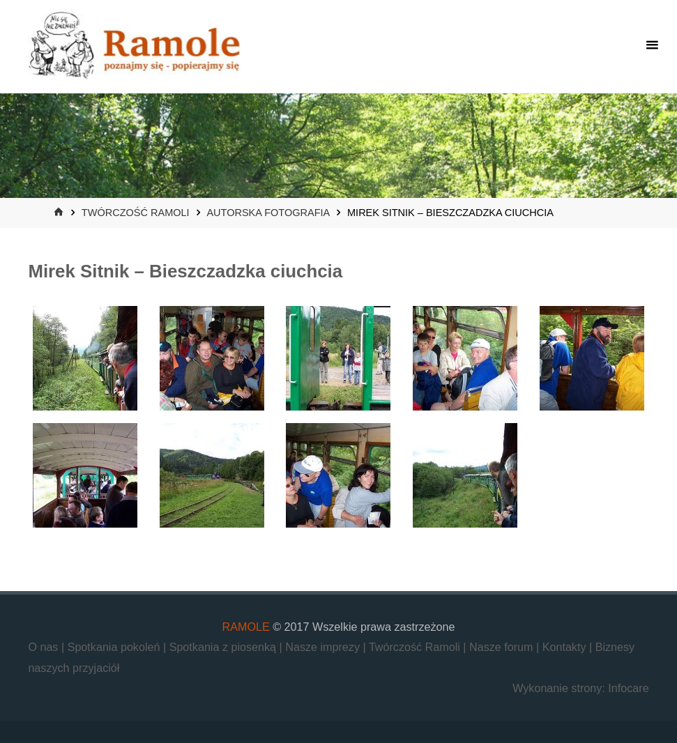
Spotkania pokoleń (115, 647)
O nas (44, 647)
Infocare (628, 688)
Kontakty (565, 647)
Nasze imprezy (324, 647)
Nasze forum (502, 647)
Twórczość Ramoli (136, 212)
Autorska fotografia (267, 212)
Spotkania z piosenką (224, 647)
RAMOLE (246, 626)
